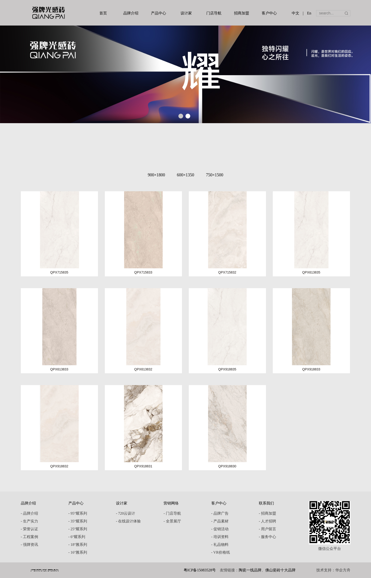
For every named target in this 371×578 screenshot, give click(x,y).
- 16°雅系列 (77, 552)
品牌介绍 (130, 13)
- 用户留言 (267, 529)
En (309, 13)
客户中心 (269, 13)
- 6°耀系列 (76, 537)
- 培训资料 (220, 537)
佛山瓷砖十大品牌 (280, 570)
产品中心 (158, 13)
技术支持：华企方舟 (333, 570)
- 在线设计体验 (128, 521)
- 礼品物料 (220, 545)
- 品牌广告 (220, 513)
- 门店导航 (172, 513)
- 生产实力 (29, 521)
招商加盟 (241, 13)
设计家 (186, 13)
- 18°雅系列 (77, 545)
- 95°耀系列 (77, 513)
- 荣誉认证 (29, 529)
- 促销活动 (220, 529)
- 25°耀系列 (77, 529)
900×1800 (156, 175)
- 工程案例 (29, 537)
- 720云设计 (125, 513)
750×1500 (214, 175)
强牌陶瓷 (48, 13)
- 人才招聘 (267, 521)
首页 (103, 13)
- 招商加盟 (267, 513)
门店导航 (213, 13)
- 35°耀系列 (77, 521)
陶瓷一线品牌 (250, 570)
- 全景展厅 (172, 521)
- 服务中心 (267, 537)
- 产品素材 (220, 521)
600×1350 (185, 175)
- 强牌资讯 (29, 545)
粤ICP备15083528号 (200, 570)
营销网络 (171, 503)
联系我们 (266, 503)
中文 (295, 13)
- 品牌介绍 (29, 513)
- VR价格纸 (220, 552)
